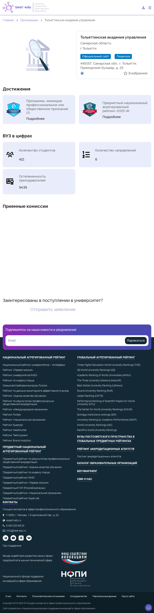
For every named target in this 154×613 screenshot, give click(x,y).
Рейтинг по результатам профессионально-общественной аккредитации (29, 403)
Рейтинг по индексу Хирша (18, 380)
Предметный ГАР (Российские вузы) (24, 487)
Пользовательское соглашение (48, 596)
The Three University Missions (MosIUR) (99, 380)
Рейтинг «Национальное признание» (24, 419)
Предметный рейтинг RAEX (19, 477)
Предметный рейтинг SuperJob (21, 498)
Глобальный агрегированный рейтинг (106, 357)
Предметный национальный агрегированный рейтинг (24, 449)
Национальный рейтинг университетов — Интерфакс (34, 364)
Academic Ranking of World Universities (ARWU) (104, 375)
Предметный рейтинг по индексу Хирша (26, 472)
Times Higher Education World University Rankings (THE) (109, 364)
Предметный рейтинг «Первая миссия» (26, 482)
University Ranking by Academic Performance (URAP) (107, 419)
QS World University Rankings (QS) (96, 369)
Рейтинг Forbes (12, 414)
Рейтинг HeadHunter (15, 430)
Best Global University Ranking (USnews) (100, 385)
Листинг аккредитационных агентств (99, 456)
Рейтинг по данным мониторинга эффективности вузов (36, 390)
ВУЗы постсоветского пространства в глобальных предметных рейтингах (106, 439)
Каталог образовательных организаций (107, 463)
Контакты (22, 596)
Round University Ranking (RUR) (95, 390)
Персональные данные (104, 596)
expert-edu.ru (13, 520)
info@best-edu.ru (16, 530)
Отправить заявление (52, 309)
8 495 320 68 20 (15, 525)
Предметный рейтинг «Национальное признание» (32, 493)
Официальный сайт (95, 56)
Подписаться (136, 340)
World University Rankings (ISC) (94, 425)
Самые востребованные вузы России (25, 385)
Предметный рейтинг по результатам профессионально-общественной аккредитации (36, 460)
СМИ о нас (84, 479)
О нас (8, 596)
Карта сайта (128, 596)
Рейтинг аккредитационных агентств (105, 449)
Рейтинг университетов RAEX (20, 375)
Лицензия (123, 56)
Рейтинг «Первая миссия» (18, 369)
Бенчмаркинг (87, 471)
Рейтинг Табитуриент (15, 435)
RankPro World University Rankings (97, 430)
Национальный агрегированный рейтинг (34, 357)
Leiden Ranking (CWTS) (90, 395)
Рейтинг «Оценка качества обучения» (24, 395)
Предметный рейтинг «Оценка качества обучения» (32, 467)
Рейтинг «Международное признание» (25, 409)
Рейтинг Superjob (13, 425)
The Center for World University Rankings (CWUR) (104, 409)
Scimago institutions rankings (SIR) (96, 414)
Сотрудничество (78, 596)
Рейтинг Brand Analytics (17, 440)
